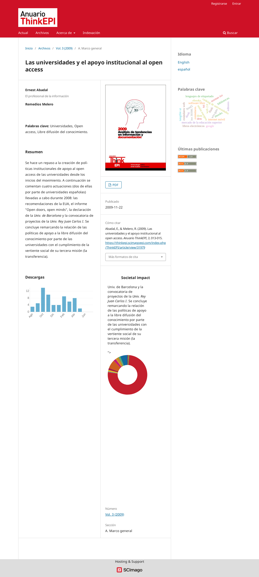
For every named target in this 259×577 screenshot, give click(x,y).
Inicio (29, 48)
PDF (115, 185)
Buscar (230, 32)
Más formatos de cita (123, 257)
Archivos (42, 32)
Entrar (236, 3)
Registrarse (219, 3)
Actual (23, 32)
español (184, 69)
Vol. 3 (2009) (64, 48)
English (184, 62)
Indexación (91, 32)
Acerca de (64, 32)
